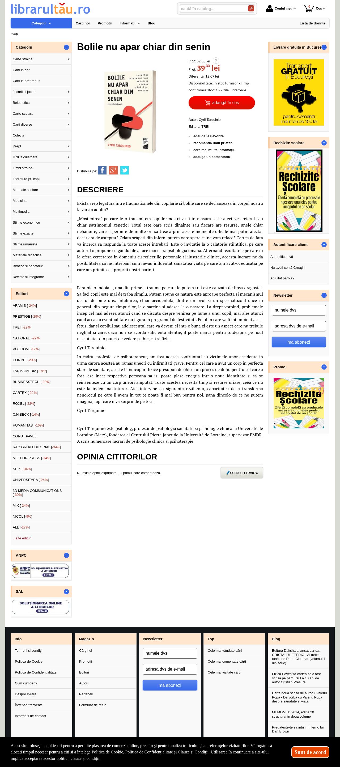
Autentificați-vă (281, 257)
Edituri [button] (22, 294)
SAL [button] (19, 591)
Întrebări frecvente (29, 705)
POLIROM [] (26, 349)
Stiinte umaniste (25, 244)
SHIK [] (22, 469)
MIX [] (21, 506)
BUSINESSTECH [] (31, 382)
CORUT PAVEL (25, 436)
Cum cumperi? (26, 683)
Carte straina (22, 59)
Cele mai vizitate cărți (224, 672)
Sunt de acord (310, 752)
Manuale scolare (25, 190)
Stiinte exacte (23, 233)
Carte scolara (23, 114)
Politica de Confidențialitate (36, 672)
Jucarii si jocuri (24, 92)
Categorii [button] (24, 47)
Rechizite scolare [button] (288, 143)
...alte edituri (22, 538)
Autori (83, 683)
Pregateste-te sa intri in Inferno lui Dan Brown (298, 729)
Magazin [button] (86, 639)
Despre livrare (25, 694)
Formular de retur (92, 705)
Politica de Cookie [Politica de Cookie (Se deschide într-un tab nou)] (107, 752)
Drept (17, 146)
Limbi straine (22, 168)
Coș (313, 8)
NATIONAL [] (27, 338)
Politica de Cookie (28, 661)
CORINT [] (25, 360)
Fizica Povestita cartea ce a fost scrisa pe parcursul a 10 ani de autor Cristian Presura (296, 678)
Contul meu (279, 8)
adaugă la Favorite (208, 136)
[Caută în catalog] (251, 8)
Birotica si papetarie (28, 266)
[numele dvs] (299, 310)
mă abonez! (299, 342)
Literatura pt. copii (26, 179)
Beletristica (21, 103)
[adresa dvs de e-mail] (299, 326)
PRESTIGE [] (27, 316)
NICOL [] (22, 516)
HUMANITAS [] (28, 425)
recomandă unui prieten (212, 143)
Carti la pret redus (26, 81)
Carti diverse (22, 124)
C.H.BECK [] (26, 414)
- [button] (66, 47)
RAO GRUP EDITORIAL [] (37, 447)
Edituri (84, 672)
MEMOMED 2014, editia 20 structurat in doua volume (293, 714)
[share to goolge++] (113, 170)
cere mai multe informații (213, 150)
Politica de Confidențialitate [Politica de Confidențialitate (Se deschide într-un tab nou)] (149, 752)
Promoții (85, 661)
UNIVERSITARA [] (31, 480)
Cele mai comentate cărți (227, 661)
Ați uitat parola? (282, 278)
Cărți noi (85, 651)
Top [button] (210, 639)
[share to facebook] (102, 170)
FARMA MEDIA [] (30, 371)
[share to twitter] (124, 170)
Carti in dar (21, 70)
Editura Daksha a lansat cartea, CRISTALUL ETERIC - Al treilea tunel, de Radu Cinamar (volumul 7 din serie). (298, 657)
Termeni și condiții (28, 651)
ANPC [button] (21, 555)
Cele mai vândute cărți (225, 651)
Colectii (18, 135)
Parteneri (86, 694)
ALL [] (21, 527)
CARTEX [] (25, 393)
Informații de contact (30, 716)
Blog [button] (276, 639)
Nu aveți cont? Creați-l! (287, 268)
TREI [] (22, 327)
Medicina (20, 201)
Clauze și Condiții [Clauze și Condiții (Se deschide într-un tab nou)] (193, 752)
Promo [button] (279, 367)
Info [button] (18, 639)
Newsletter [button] (282, 295)
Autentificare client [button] (290, 244)
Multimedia (21, 212)
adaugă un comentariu (211, 157)
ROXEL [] (24, 404)
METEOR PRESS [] (32, 458)
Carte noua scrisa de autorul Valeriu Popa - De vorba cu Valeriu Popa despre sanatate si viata (299, 697)
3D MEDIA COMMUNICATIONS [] (37, 493)
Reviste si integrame (28, 277)
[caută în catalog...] (211, 8)
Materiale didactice (27, 255)
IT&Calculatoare (25, 157)
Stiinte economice (26, 222)
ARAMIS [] (25, 306)
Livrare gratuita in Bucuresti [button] (298, 47)
